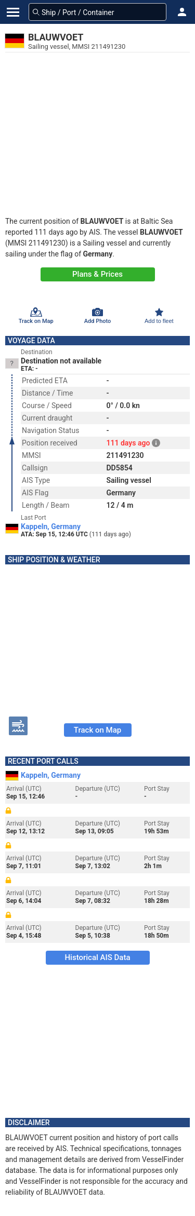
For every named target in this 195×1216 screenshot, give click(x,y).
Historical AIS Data (97, 957)
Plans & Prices (97, 274)
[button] (182, 12)
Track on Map (97, 730)
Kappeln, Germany (51, 526)
